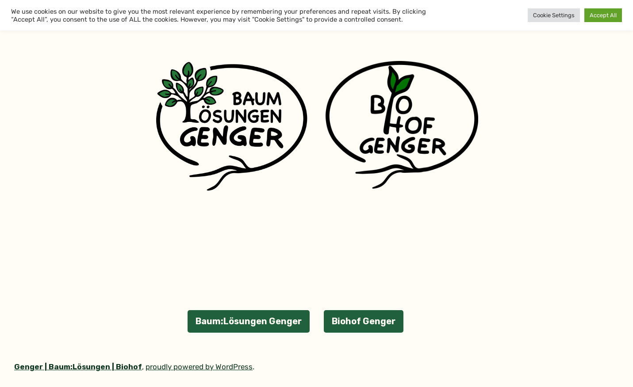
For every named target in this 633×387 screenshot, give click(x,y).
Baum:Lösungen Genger (249, 321)
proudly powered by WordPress (199, 366)
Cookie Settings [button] (554, 15)
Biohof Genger (363, 321)
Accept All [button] (603, 15)
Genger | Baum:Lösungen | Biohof (78, 366)
